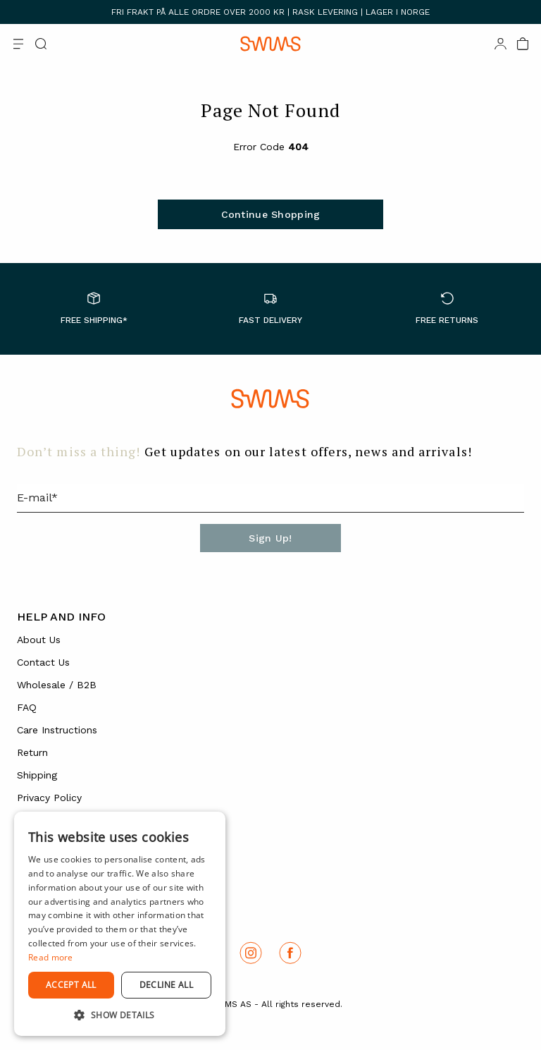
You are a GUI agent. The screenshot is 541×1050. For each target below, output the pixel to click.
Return (32, 752)
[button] (119, 1015)
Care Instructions (57, 729)
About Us (39, 639)
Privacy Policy (49, 797)
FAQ (27, 707)
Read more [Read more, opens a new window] (50, 957)
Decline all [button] (166, 985)
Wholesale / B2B (57, 684)
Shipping (37, 775)
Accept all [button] (71, 985)
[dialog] (119, 924)
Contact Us (43, 662)
